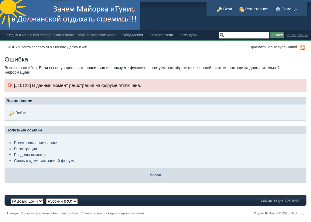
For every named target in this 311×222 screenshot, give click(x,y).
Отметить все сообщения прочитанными (112, 213)
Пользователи (161, 35)
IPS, (297, 213)
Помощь (286, 9)
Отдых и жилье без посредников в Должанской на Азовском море (61, 35)
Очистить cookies (64, 213)
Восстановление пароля (36, 143)
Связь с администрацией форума (44, 160)
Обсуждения (132, 35)
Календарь (188, 35)
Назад (156, 175)
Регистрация (253, 9)
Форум (259, 213)
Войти (20, 113)
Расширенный (297, 35)
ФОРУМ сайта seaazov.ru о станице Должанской (47, 47)
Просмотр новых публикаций (273, 47)
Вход (224, 9)
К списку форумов (35, 213)
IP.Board (271, 213)
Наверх (13, 213)
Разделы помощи (30, 154)
